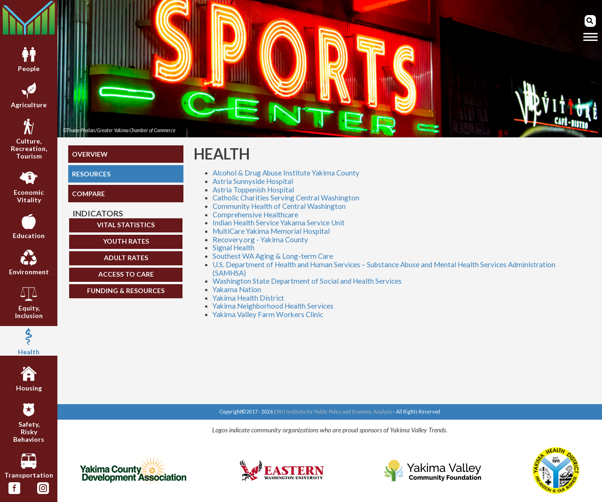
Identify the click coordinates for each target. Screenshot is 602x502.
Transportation (28, 465)
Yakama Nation (237, 289)
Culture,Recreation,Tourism (29, 138)
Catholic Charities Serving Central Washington (286, 197)
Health (29, 341)
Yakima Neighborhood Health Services (273, 306)
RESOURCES (91, 174)
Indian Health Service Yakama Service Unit (279, 222)
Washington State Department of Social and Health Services (307, 281)
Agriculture (29, 94)
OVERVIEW (90, 154)
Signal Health (233, 247)
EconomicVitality (29, 186)
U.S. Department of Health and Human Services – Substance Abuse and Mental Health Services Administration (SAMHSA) (384, 268)
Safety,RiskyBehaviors (28, 421)
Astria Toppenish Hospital (253, 189)
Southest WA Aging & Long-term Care (273, 256)
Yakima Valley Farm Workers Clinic (268, 314)
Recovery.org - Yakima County (260, 239)
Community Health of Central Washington (279, 206)
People (29, 58)
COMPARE (88, 194)
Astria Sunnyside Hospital (253, 181)
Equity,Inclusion (29, 302)
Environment (29, 262)
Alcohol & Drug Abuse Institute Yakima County (286, 172)
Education (29, 225)
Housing (29, 377)
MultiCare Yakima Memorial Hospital (271, 231)
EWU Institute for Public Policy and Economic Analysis (333, 411)
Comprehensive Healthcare (255, 214)
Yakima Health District (248, 298)
